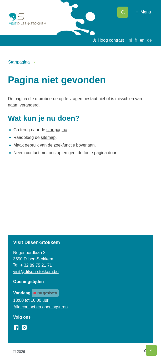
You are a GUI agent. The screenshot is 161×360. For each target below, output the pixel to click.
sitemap (48, 137)
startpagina (56, 130)
